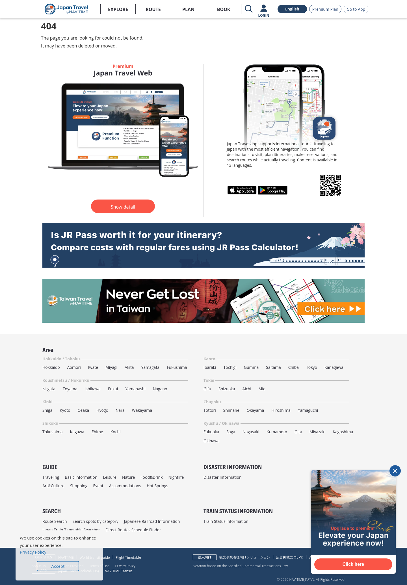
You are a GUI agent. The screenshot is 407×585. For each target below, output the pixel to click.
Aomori (74, 367)
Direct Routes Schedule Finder (133, 529)
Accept (58, 566)
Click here (353, 564)
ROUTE (153, 9)
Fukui (113, 388)
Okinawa (212, 440)
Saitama (273, 367)
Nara (120, 410)
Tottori (210, 410)
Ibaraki (210, 367)
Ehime (97, 431)
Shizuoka (226, 388)
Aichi (247, 388)
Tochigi (230, 367)
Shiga (47, 410)
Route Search (54, 521)
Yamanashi (135, 388)
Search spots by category (95, 521)
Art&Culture (53, 485)
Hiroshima (281, 410)
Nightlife (176, 477)
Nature (128, 477)
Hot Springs (157, 485)
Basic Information (81, 477)
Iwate (93, 367)
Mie (262, 388)
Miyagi (111, 367)
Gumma (251, 367)
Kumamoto (277, 431)
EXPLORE (118, 9)
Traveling (50, 477)
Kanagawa (333, 367)
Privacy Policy (125, 566)
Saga (230, 431)
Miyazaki (317, 431)
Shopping (79, 485)
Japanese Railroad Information (152, 521)
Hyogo (102, 410)
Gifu (207, 388)
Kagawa (77, 431)
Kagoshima (343, 431)
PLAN (188, 9)
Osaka (83, 410)
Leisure (109, 477)
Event (98, 485)
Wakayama (142, 410)
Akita (129, 367)
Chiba (293, 367)
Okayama (255, 410)
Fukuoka (211, 431)
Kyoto (65, 410)
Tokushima (52, 431)
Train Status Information (226, 521)
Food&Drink (151, 477)
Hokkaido (51, 367)
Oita (298, 431)
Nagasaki (251, 431)
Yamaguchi (308, 410)
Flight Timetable (128, 557)
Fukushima (177, 367)
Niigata (48, 388)
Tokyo (311, 367)
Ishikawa (92, 388)
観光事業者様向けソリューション (244, 557)
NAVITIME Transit (118, 571)
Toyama (70, 388)
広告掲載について (289, 557)
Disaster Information (223, 477)
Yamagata (150, 367)
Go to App (356, 9)
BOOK (223, 9)
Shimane (231, 410)
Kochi (116, 431)
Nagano (160, 388)
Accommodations (125, 485)
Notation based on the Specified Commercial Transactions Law (240, 566)
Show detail (123, 207)
